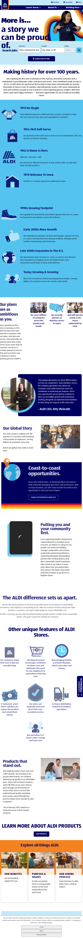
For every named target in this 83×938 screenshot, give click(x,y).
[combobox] (53, 50)
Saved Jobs (69, 2)
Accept (42, 927)
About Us (52, 8)
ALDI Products (41, 834)
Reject (41, 931)
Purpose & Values (39, 879)
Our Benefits (13, 877)
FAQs (79, 2)
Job (56, 2)
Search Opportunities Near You (51, 497)
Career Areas (32, 8)
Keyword (22, 46)
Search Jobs (79, 50)
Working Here (72, 8)
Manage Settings (41, 934)
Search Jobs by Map (42, 59)
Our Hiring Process (66, 879)
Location (44, 46)
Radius (67, 46)
